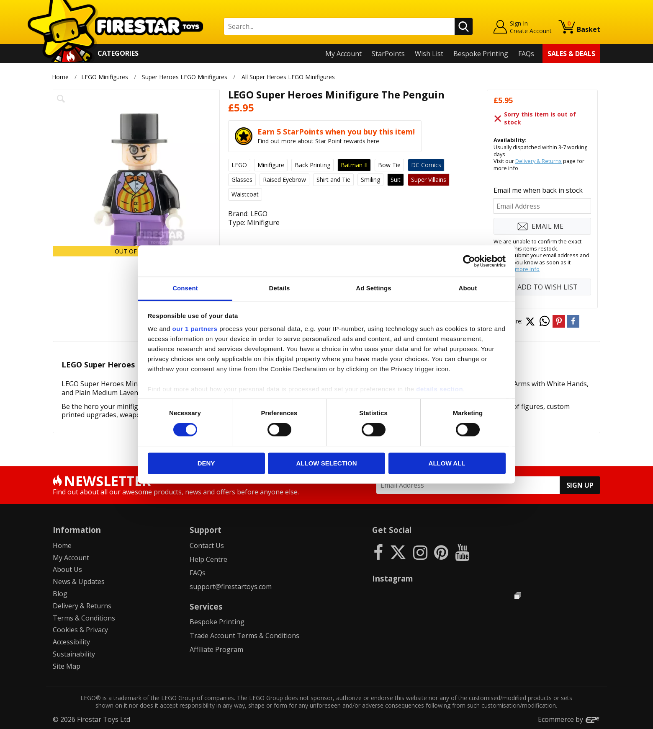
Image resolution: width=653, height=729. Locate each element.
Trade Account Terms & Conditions (244, 635)
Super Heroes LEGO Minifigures (184, 77)
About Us (67, 569)
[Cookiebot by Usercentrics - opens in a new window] (469, 261)
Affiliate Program (216, 649)
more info (527, 269)
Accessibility (71, 641)
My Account (343, 53)
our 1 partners (195, 328)
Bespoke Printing (480, 53)
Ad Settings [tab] (373, 288)
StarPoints (388, 53)
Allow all (447, 463)
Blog (60, 593)
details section (439, 389)
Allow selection (326, 463)
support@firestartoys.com (231, 586)
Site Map (66, 666)
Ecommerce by (569, 719)
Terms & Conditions (84, 618)
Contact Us (207, 545)
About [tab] (468, 288)
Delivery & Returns (538, 161)
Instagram (392, 578)
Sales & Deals (571, 53)
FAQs (526, 53)
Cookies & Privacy (80, 629)
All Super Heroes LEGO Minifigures (288, 77)
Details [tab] (279, 288)
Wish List (429, 53)
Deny (206, 463)
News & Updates (79, 581)
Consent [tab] (185, 288)
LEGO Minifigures (104, 77)
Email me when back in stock (538, 190)
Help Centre (208, 559)
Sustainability (74, 654)
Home (60, 77)
